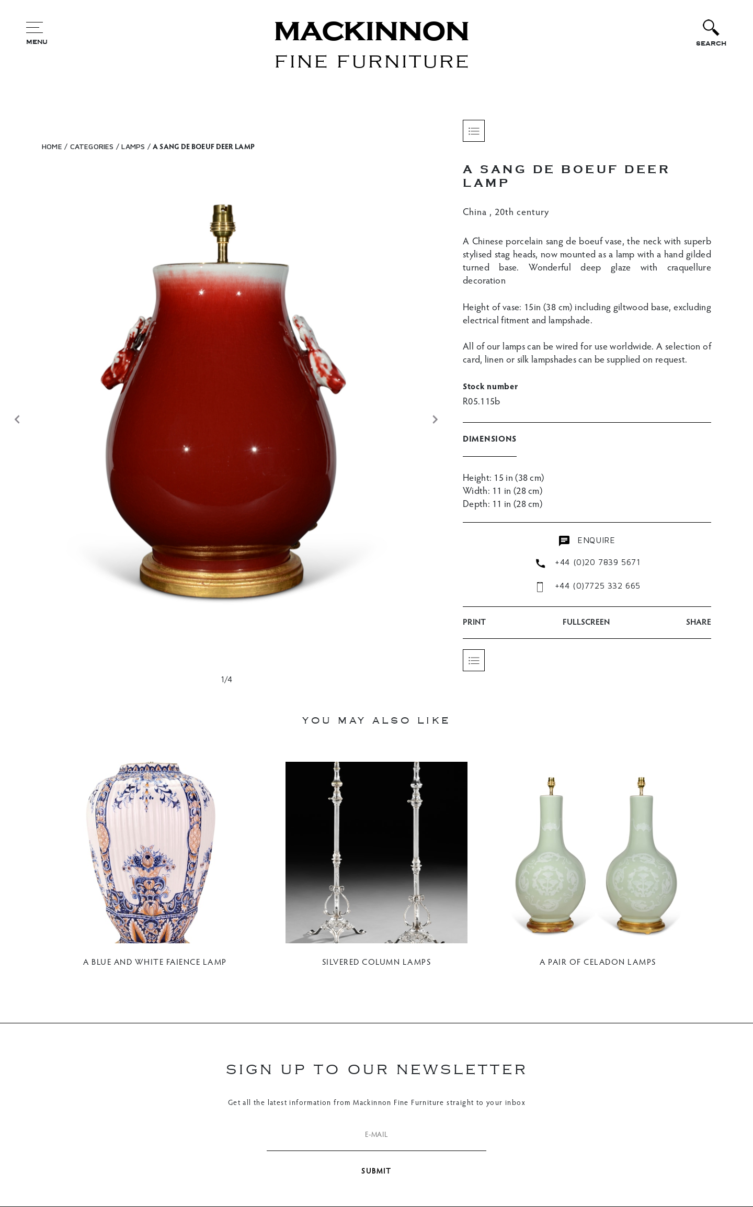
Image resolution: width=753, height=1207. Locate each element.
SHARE (698, 622)
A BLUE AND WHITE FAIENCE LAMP (155, 962)
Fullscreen (586, 622)
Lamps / (135, 146)
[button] (17, 419)
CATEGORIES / (94, 146)
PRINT (474, 622)
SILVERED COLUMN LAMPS (376, 962)
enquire (587, 540)
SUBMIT (376, 1172)
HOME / (54, 146)
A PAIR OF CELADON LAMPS (598, 962)
